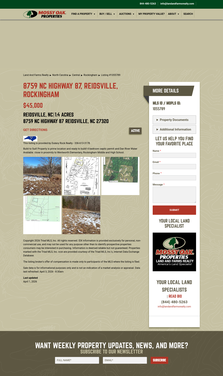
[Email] (125, 360)
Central (76, 75)
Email (156, 162)
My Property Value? (151, 13)
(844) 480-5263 (174, 302)
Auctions (125, 13)
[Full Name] (77, 360)
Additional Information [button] (175, 129)
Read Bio (175, 296)
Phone (156, 173)
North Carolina (60, 75)
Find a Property (81, 13)
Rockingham (90, 75)
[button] (42, 175)
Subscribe (159, 360)
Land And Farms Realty (36, 75)
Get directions (35, 130)
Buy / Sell (105, 13)
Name (156, 150)
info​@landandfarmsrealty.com (174, 306)
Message (158, 184)
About (172, 13)
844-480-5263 (147, 3)
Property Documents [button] (174, 120)
